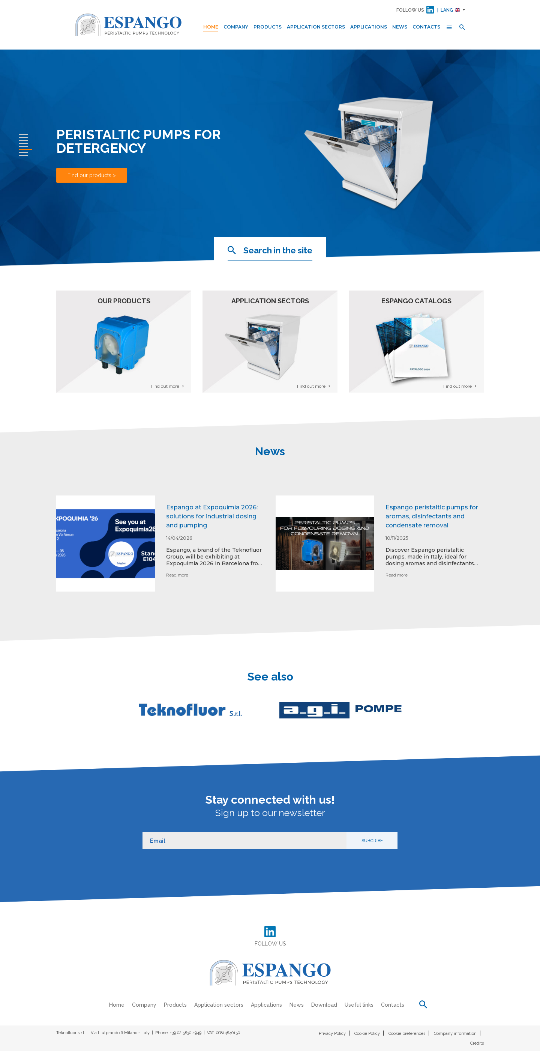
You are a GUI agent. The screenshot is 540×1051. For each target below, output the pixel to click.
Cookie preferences (406, 1033)
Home (210, 27)
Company (236, 27)
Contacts (426, 27)
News (399, 27)
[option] (160, 549)
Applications (368, 27)
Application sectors (316, 27)
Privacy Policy (332, 1033)
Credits (477, 1043)
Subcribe (372, 840)
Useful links (359, 1005)
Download (324, 1005)
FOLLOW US (410, 10)
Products (268, 27)
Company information (455, 1033)
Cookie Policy (367, 1033)
